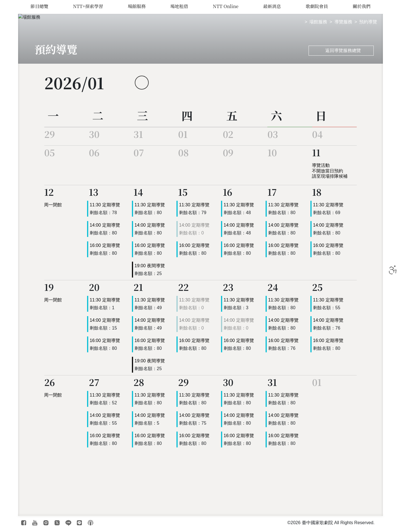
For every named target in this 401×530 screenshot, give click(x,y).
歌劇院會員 (317, 6)
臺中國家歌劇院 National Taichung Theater (11, 265)
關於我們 (362, 6)
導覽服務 (343, 21)
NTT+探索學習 (88, 6)
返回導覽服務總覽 (340, 50)
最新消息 (273, 6)
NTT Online (225, 6)
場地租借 (179, 6)
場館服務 (137, 6)
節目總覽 (39, 6)
